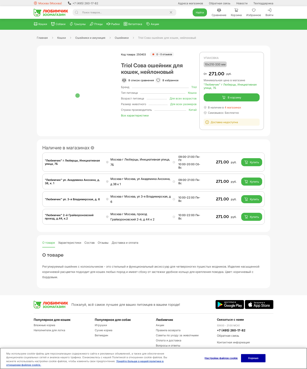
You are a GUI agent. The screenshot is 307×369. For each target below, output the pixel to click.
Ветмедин (101, 335)
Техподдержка (263, 3)
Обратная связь (219, 3)
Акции (160, 325)
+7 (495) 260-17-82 (83, 3)
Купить (251, 162)
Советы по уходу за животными (177, 335)
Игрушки (101, 325)
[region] (153, 358)
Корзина (236, 12)
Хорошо (253, 358)
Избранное (253, 12)
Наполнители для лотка (49, 330)
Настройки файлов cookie (221, 358)
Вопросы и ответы (168, 345)
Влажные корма (44, 325)
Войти (269, 12)
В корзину (231, 97)
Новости (241, 3)
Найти (200, 12)
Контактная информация (233, 342)
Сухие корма (103, 330)
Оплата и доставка (168, 340)
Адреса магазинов (190, 3)
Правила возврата (168, 330)
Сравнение (219, 12)
